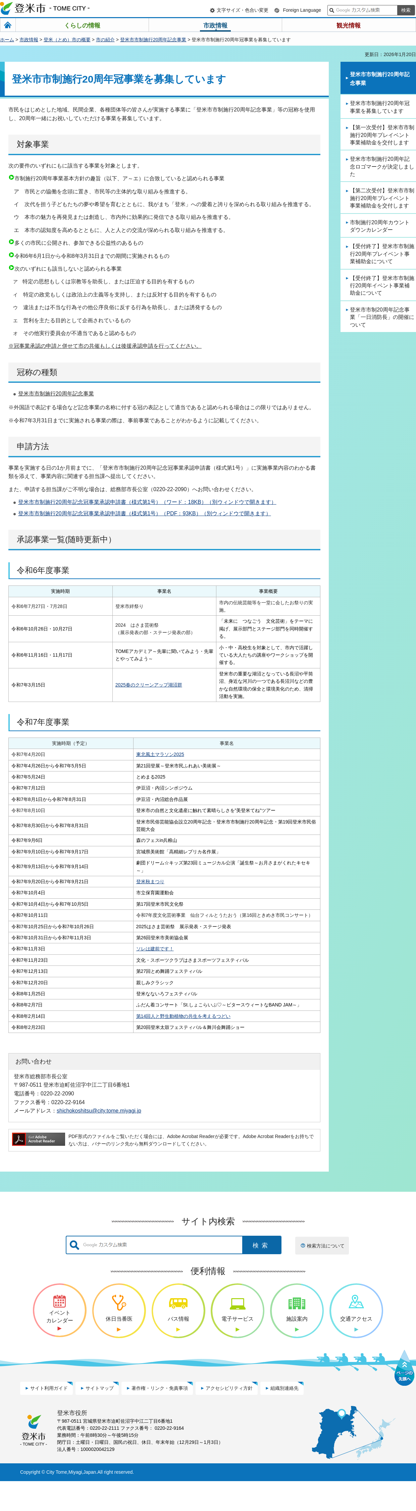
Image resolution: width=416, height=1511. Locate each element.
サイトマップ (100, 1418)
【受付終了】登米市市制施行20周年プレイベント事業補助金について (382, 253)
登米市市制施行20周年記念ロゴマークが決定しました (382, 166)
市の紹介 (105, 39)
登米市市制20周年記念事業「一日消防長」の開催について (382, 317)
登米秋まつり (113, 889)
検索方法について (326, 1276)
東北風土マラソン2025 (123, 754)
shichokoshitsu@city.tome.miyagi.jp (99, 1141)
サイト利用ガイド (49, 1418)
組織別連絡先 (284, 1418)
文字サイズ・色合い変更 (242, 10)
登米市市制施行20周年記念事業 (153, 39)
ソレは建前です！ (117, 971)
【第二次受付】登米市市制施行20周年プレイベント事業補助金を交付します (382, 198)
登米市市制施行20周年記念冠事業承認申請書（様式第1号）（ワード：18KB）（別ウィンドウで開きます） (147, 502)
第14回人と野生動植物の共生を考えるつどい (146, 1046)
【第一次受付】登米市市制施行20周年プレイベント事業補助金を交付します (382, 135)
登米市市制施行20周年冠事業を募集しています (380, 106)
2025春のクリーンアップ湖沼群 (148, 685)
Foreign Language (302, 10)
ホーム (7, 39)
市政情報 (28, 39)
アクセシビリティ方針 (229, 1418)
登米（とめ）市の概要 (67, 39)
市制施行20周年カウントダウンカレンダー (380, 226)
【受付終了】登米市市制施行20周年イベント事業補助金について (382, 285)
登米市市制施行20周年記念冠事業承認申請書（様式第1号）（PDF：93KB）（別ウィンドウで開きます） (144, 513)
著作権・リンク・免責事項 (160, 1418)
